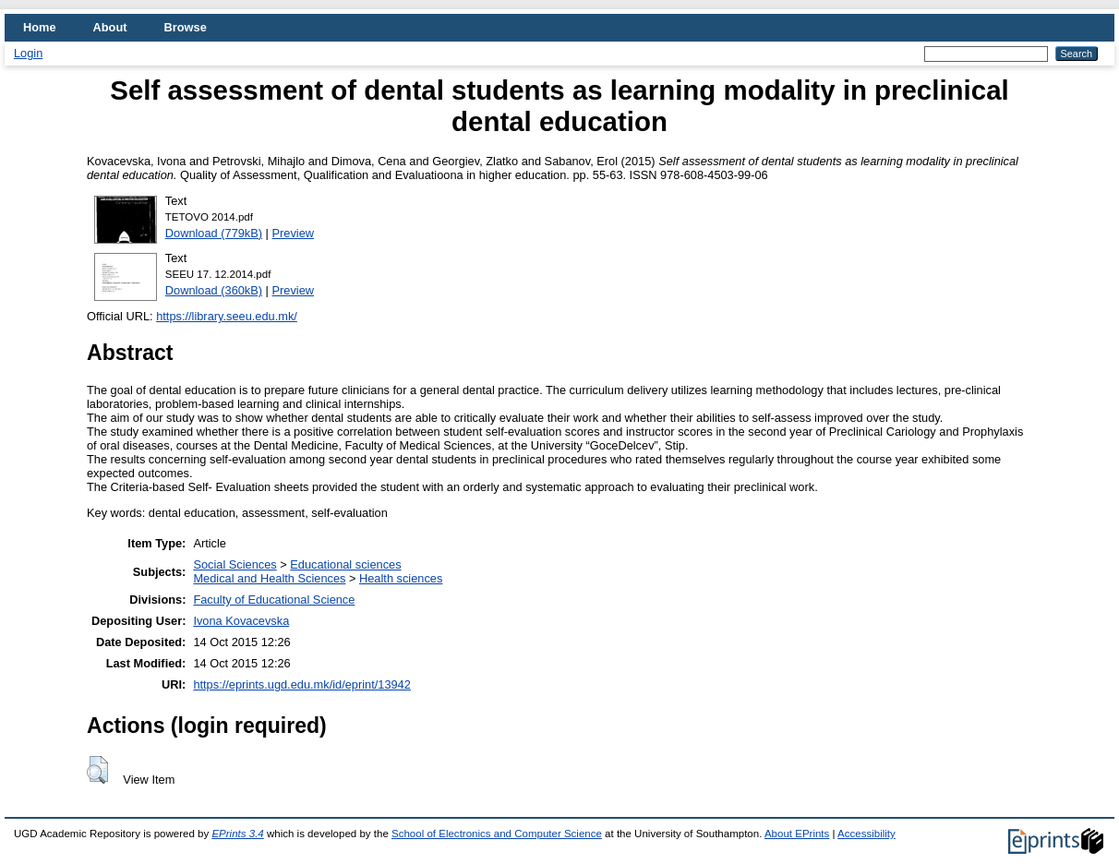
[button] (97, 770)
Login (28, 53)
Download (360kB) (213, 290)
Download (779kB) (213, 233)
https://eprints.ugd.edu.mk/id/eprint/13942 (301, 684)
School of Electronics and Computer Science (496, 833)
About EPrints (796, 833)
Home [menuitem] (39, 27)
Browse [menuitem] (185, 27)
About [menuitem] (110, 27)
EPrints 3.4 (237, 833)
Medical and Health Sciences (269, 578)
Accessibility (866, 833)
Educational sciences (345, 564)
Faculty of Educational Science (274, 599)
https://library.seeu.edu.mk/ (226, 316)
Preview (293, 233)
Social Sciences (234, 564)
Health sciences (400, 578)
